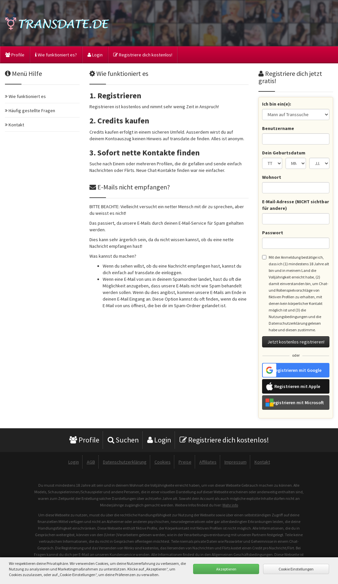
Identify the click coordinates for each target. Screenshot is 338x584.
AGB (91, 462)
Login (95, 55)
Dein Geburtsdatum (283, 153)
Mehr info (230, 505)
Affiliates (208, 462)
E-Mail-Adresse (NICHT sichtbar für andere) (295, 205)
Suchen (123, 439)
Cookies (162, 462)
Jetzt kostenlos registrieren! (295, 342)
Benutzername (278, 128)
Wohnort (271, 177)
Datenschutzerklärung (125, 462)
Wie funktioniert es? (56, 55)
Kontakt (262, 462)
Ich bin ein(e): (276, 104)
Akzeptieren (226, 569)
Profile (14, 55)
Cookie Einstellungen (296, 569)
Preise (185, 462)
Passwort (272, 233)
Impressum (235, 462)
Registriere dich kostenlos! (142, 55)
